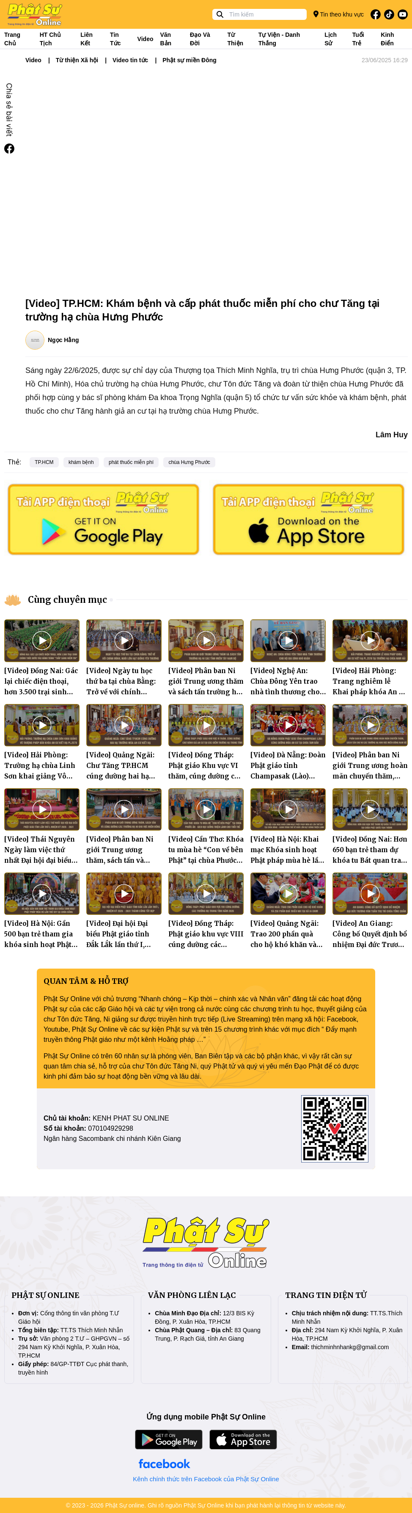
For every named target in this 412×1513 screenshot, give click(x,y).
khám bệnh (81, 462)
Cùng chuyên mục (67, 599)
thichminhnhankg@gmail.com (350, 1347)
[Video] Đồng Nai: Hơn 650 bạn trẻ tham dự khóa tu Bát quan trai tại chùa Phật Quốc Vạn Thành (370, 860)
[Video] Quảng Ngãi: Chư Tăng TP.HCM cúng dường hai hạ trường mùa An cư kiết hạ (123, 776)
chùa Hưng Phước (189, 462)
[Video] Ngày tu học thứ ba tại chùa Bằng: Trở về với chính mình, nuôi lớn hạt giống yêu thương (121, 692)
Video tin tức (130, 60)
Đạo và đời (200, 39)
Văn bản (165, 39)
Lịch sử (330, 39)
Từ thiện (236, 39)
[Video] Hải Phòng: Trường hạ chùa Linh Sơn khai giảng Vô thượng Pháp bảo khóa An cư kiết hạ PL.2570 (42, 776)
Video (145, 39)
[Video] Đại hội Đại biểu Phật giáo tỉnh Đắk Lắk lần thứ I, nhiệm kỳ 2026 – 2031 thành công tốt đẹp (121, 944)
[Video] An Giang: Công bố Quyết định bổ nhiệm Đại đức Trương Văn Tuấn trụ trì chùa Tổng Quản (369, 944)
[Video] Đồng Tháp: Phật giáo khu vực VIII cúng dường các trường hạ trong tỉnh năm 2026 (206, 944)
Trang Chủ (12, 39)
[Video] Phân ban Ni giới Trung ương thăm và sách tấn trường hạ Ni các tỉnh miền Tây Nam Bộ (206, 692)
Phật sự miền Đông (189, 60)
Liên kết (86, 39)
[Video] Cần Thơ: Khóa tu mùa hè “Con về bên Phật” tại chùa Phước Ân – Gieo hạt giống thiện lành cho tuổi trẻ (206, 860)
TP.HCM (44, 462)
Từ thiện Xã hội (77, 60)
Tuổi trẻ (358, 39)
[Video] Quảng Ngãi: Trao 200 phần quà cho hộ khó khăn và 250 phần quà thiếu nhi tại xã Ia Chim (284, 944)
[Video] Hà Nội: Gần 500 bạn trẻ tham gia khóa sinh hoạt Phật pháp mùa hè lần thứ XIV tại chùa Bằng (38, 944)
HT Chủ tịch (50, 39)
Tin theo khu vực (338, 14)
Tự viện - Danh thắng (279, 39)
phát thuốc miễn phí (131, 462)
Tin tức (115, 39)
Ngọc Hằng (63, 340)
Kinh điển (387, 39)
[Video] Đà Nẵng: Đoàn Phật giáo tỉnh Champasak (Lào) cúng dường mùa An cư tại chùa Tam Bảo (288, 776)
